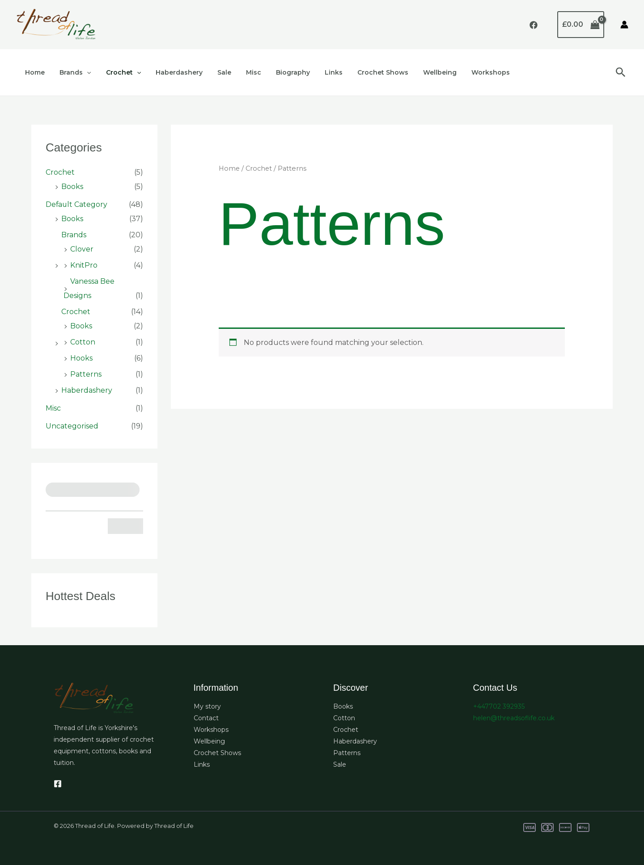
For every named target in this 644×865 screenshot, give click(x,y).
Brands (72, 72)
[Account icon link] (624, 25)
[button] (84, 72)
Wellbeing (419, 72)
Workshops (467, 72)
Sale (214, 72)
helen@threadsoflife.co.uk (514, 718)
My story (207, 706)
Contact (206, 718)
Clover (81, 249)
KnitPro (83, 265)
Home (34, 72)
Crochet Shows (364, 72)
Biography (279, 72)
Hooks (81, 358)
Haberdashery (171, 72)
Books (72, 186)
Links (317, 72)
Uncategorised (72, 426)
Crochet (117, 72)
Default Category (77, 204)
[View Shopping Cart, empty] (580, 24)
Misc (241, 72)
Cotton (82, 342)
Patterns (86, 374)
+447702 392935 (499, 706)
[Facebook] (534, 25)
